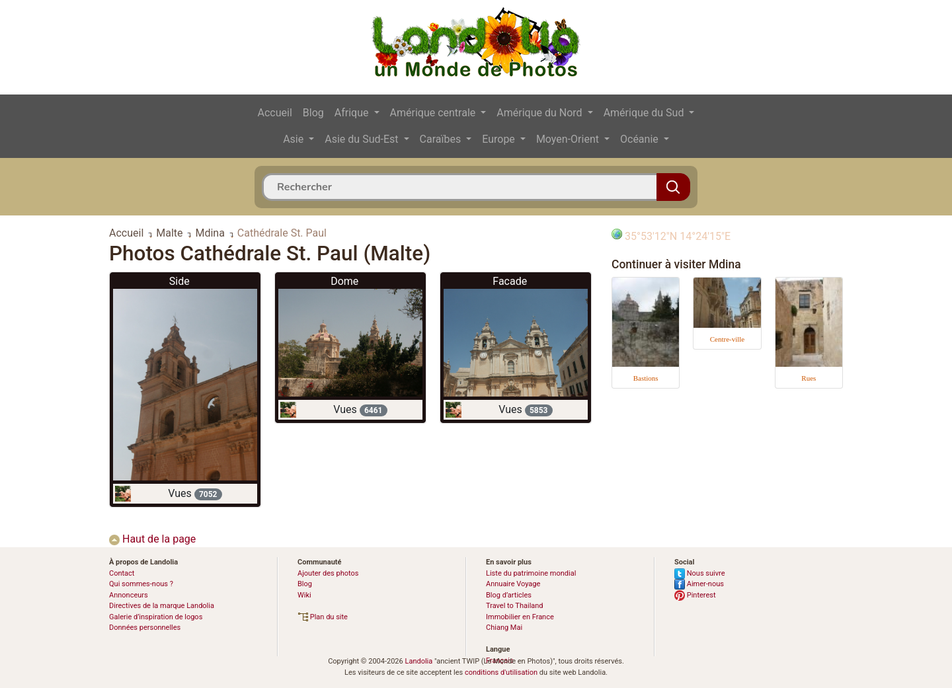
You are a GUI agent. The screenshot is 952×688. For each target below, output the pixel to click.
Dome (344, 281)
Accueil (275, 112)
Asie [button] (294, 139)
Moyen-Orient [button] (569, 139)
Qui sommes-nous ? (141, 584)
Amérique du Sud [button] (645, 112)
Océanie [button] (640, 139)
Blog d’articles (509, 595)
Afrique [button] (353, 112)
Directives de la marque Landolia (161, 605)
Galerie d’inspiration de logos (155, 617)
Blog (313, 112)
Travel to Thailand (514, 605)
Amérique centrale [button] (434, 112)
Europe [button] (500, 139)
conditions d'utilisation (501, 672)
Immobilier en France (520, 617)
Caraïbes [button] (442, 139)
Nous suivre (699, 573)
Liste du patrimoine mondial (531, 573)
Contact (121, 573)
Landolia (418, 661)
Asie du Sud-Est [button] (363, 139)
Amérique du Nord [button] (540, 112)
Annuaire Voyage (513, 584)
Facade (510, 281)
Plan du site (323, 617)
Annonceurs (128, 595)
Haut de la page (152, 539)
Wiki (304, 595)
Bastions (645, 378)
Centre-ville (727, 339)
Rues (808, 378)
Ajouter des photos (328, 573)
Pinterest (695, 595)
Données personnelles (144, 627)
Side (179, 281)
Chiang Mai (504, 627)
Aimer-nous (699, 584)
